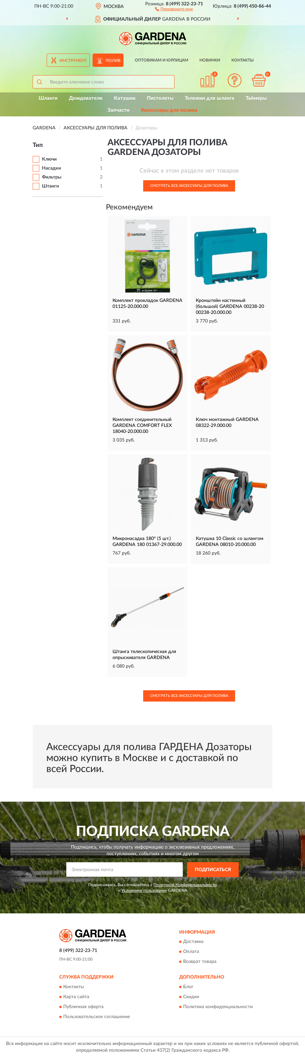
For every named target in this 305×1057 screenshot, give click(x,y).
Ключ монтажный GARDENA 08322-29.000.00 (227, 422)
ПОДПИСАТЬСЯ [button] (213, 869)
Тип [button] (38, 145)
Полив (113, 61)
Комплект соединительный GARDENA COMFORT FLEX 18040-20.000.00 (142, 425)
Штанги (50, 186)
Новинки (209, 60)
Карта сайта (76, 996)
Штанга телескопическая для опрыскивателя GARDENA (144, 654)
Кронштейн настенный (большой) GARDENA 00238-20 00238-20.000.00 (230, 306)
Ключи (49, 159)
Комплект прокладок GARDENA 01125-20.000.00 (147, 303)
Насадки (51, 168)
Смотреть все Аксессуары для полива (189, 186)
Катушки (125, 98)
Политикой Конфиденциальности (185, 885)
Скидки (191, 996)
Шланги (48, 98)
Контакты (242, 60)
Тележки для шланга (209, 98)
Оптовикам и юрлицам (161, 60)
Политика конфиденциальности (218, 1006)
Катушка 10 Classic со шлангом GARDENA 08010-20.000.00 (229, 541)
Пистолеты (160, 98)
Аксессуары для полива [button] (169, 110)
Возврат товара (199, 962)
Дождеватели (86, 98)
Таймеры (256, 98)
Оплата (191, 952)
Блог (188, 987)
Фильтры (51, 177)
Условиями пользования (144, 890)
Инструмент (73, 61)
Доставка (193, 942)
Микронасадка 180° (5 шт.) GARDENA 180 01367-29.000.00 (147, 541)
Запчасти (119, 110)
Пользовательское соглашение (96, 1016)
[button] (174, 9)
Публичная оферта (83, 1006)
